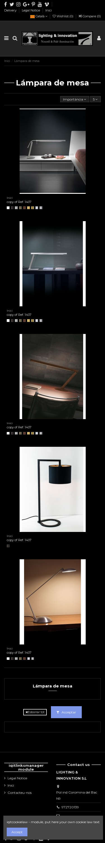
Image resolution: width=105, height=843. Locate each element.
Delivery (10, 10)
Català (38, 16)
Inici (48, 10)
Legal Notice (31, 10)
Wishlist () (63, 16)
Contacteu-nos (20, 793)
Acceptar (66, 712)
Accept (17, 832)
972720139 (70, 807)
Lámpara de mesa (52, 686)
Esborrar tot (35, 712)
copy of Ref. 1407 (19, 202)
